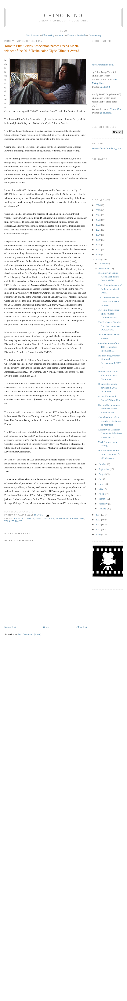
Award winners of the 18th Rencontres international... (108, 347)
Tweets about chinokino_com (106, 148)
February (103, 503)
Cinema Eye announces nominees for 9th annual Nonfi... (109, 409)
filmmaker (62, 519)
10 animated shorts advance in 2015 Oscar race (107, 387)
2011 (98, 529)
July (101, 479)
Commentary (95, 35)
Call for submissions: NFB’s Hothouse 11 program (109, 301)
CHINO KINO (63, 15)
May (101, 488)
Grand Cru (115, 109)
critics (29, 519)
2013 (98, 519)
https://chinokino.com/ (103, 64)
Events (70, 35)
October (103, 464)
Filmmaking (48, 35)
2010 (98, 534)
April (101, 493)
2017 (98, 249)
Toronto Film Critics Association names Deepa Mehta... (108, 276)
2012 (98, 524)
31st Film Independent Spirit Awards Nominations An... (109, 313)
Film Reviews (32, 35)
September (104, 469)
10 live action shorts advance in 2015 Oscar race (108, 375)
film (51, 519)
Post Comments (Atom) (30, 634)
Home (46, 627)
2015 (98, 259)
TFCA (7, 521)
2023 (98, 219)
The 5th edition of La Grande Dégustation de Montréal (109, 421)
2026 (98, 205)
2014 (98, 514)
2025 (98, 210)
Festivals (81, 35)
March (102, 498)
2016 (98, 254)
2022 (98, 224)
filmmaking (77, 519)
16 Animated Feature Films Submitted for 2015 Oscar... (109, 454)
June (101, 483)
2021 (98, 229)
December (104, 263)
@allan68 (105, 86)
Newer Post (10, 627)
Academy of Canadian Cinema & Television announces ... (110, 433)
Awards (60, 35)
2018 (98, 244)
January (103, 508)
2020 (98, 234)
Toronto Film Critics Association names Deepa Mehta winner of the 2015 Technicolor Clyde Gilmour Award (41, 48)
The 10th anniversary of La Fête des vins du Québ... (110, 289)
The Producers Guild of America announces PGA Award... (109, 326)
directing (41, 519)
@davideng (106, 112)
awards (19, 519)
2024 (98, 215)
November (104, 268)
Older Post (81, 627)
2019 (98, 239)
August (102, 474)
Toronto (17, 521)
